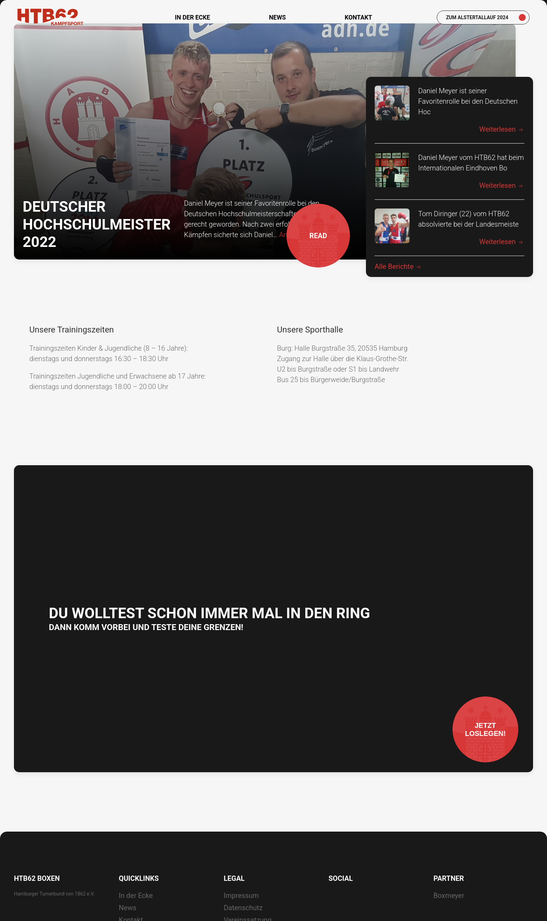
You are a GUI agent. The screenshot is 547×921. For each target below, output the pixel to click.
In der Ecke (192, 17)
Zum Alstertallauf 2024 (477, 17)
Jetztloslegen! (480, 731)
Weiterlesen (501, 140)
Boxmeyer (448, 906)
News (277, 17)
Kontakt (358, 17)
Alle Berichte (398, 277)
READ (314, 253)
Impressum (241, 906)
